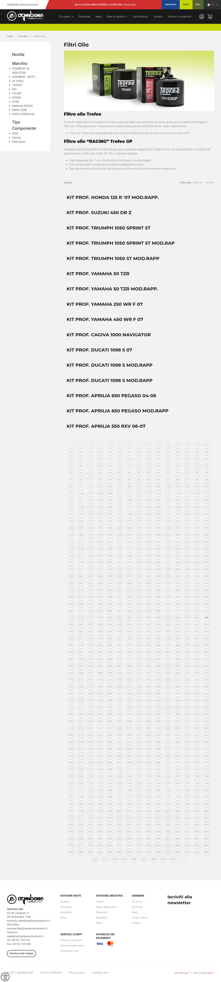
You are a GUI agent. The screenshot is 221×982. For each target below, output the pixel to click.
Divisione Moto (70, 895)
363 (100, 610)
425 (120, 638)
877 (139, 845)
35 (119, 459)
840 (71, 831)
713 (149, 769)
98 (148, 486)
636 (129, 735)
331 (81, 597)
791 (178, 804)
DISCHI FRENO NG (23, 114)
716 (178, 769)
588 (100, 714)
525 (71, 686)
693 (100, 762)
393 (100, 624)
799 (110, 811)
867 (187, 838)
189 (158, 528)
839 (207, 824)
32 (90, 459)
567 (187, 700)
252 (187, 555)
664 (110, 749)
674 (207, 749)
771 (129, 797)
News (98, 16)
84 (158, 479)
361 (81, 610)
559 (110, 700)
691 (81, 762)
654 (158, 742)
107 (91, 493)
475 (168, 659)
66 (129, 472)
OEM (15, 133)
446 (178, 645)
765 (71, 797)
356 (178, 604)
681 (129, 755)
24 (158, 452)
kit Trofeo (17, 81)
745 (168, 783)
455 (120, 652)
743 (149, 783)
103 (197, 486)
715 (168, 769)
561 (129, 700)
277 (139, 569)
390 (71, 624)
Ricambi (64, 901)
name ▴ (209, 182)
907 (163, 859)
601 (81, 721)
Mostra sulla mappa (21, 953)
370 (168, 610)
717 (187, 769)
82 (139, 479)
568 (197, 700)
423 (100, 638)
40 (168, 459)
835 (168, 824)
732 (187, 776)
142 (139, 507)
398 (149, 624)
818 (149, 818)
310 (168, 583)
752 (91, 790)
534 (158, 686)
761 (178, 790)
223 (197, 541)
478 (197, 659)
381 (129, 617)
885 (71, 852)
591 (129, 714)
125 (120, 500)
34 (110, 459)
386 (178, 617)
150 (71, 514)
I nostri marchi (139, 917)
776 (178, 797)
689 (207, 755)
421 (81, 638)
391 (81, 624)
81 (129, 479)
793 (197, 804)
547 (139, 693)
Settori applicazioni (106, 907)
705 (71, 769)
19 (110, 452)
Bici (198, 4)
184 (110, 528)
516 (129, 679)
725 (120, 776)
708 (100, 769)
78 (100, 479)
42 (187, 459)
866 (178, 838)
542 (91, 693)
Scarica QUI (130, 4)
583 (197, 707)
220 (168, 541)
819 (158, 818)
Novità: (18, 54)
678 (100, 755)
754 (110, 790)
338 (149, 597)
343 (197, 597)
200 (120, 535)
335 (120, 597)
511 (81, 679)
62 (90, 472)
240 (71, 555)
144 (158, 507)
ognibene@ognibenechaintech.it (25, 936)
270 (71, 569)
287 (91, 576)
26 (177, 452)
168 (100, 521)
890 (120, 852)
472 (139, 659)
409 (110, 631)
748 (197, 783)
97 (139, 486)
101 (178, 486)
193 (197, 528)
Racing (16, 137)
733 (197, 776)
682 (139, 755)
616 (81, 728)
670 (168, 749)
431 (178, 638)
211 (81, 541)
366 (129, 610)
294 (158, 576)
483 (100, 666)
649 (110, 742)
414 (158, 631)
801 (129, 811)
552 (187, 693)
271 (81, 569)
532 (139, 686)
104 (207, 486)
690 (71, 762)
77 (90, 479)
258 (100, 562)
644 (207, 735)
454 (110, 652)
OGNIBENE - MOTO (23, 77)
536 (178, 686)
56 (177, 466)
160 (168, 514)
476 (178, 659)
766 (81, 797)
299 (207, 576)
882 (187, 845)
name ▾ (197, 182)
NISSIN (16, 97)
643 (197, 735)
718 (197, 769)
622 (139, 728)
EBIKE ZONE (19, 110)
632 (91, 735)
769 (110, 797)
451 (81, 652)
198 (100, 535)
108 (100, 493)
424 (110, 638)
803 (149, 811)
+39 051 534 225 (20, 940)
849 (158, 831)
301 (81, 583)
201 (129, 535)
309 (158, 583)
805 (168, 811)
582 (187, 707)
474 (158, 659)
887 (91, 852)
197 (91, 535)
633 (100, 735)
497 (91, 673)
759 (158, 790)
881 (178, 845)
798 (100, 811)
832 (139, 824)
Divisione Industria (109, 895)
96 (129, 486)
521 (178, 679)
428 (149, 638)
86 (177, 479)
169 (110, 521)
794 (207, 804)
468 (100, 659)
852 (187, 831)
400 (168, 624)
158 (149, 514)
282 (187, 569)
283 (197, 569)
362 (91, 610)
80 (119, 479)
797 (91, 811)
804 (158, 811)
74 (206, 472)
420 (71, 638)
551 (178, 693)
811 (81, 818)
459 (158, 652)
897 (187, 852)
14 (206, 445)
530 (120, 686)
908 (173, 859)
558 (100, 700)
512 (91, 679)
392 (91, 624)
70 (168, 472)
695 (120, 762)
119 (207, 493)
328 (197, 590)
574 (110, 707)
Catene (100, 901)
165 (71, 521)
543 (100, 693)
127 (139, 500)
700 (168, 762)
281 (178, 569)
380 (120, 617)
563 (149, 700)
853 (197, 831)
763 (197, 790)
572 (91, 707)
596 (178, 714)
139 (110, 507)
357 (187, 604)
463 (197, 652)
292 (139, 576)
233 (149, 548)
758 (149, 790)
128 (149, 500)
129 (158, 500)
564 (158, 700)
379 (110, 617)
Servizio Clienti (71, 934)
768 (100, 797)
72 (187, 472)
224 (207, 541)
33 (100, 459)
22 (139, 452)
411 (129, 631)
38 (148, 459)
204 (158, 535)
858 (100, 838)
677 (91, 755)
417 (187, 631)
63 (100, 472)
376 (81, 617)
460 (168, 652)
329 (207, 590)
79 (110, 479)
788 (149, 804)
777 (187, 797)
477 (187, 659)
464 (207, 652)
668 (149, 749)
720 (71, 776)
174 (158, 521)
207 (187, 535)
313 (197, 583)
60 (71, 472)
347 (91, 604)
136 (81, 507)
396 (129, 624)
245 (120, 555)
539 (207, 686)
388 (197, 617)
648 (100, 742)
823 (197, 818)
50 (119, 466)
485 (120, 666)
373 (197, 610)
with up (182, 973)
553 (197, 693)
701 (178, 762)
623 (149, 728)
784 (110, 804)
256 (81, 562)
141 (129, 507)
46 (81, 466)
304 (110, 583)
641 (178, 735)
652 (139, 742)
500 (120, 673)
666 (129, 749)
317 (91, 590)
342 (187, 597)
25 (168, 452)
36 (129, 459)
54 (158, 466)
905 (144, 859)
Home (10, 36)
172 (139, 521)
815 (120, 818)
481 (81, 666)
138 (100, 507)
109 (110, 493)
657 (187, 742)
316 (81, 590)
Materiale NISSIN (22, 106)
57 (187, 466)
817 (139, 818)
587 (91, 714)
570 (71, 707)
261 (129, 562)
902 (115, 859)
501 (129, 673)
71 (177, 472)
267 (187, 562)
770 (120, 797)
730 (168, 776)
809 (207, 811)
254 (207, 555)
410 (120, 631)
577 (139, 707)
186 (129, 528)
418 (197, 631)
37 (139, 459)
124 (110, 500)
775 (168, 797)
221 (178, 541)
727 (139, 776)
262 (139, 562)
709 (110, 769)
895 (168, 852)
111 (129, 493)
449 (207, 645)
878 (149, 845)
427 (139, 638)
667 (139, 749)
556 (81, 700)
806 (178, 811)
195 (71, 535)
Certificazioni (140, 16)
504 (158, 673)
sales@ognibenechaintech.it (34, 920)
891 (129, 852)
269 (207, 562)
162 (187, 514)
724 (110, 776)
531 (129, 686)
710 (120, 769)
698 (149, 762)
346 (81, 604)
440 (120, 645)
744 (158, 783)
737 (91, 783)
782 (91, 804)
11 (177, 445)
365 (120, 610)
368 (149, 610)
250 (168, 555)
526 (81, 686)
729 (158, 776)
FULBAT (17, 93)
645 (71, 742)
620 (120, 728)
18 (100, 452)
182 (91, 528)
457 (139, 652)
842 (91, 831)
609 (158, 721)
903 (124, 859)
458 (149, 652)
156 (129, 514)
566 (178, 700)
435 (71, 645)
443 (149, 645)
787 (139, 804)
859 (110, 838)
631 (81, 735)
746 (178, 783)
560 (120, 700)
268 (197, 562)
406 (81, 631)
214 (110, 541)
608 (149, 721)
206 (178, 535)
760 (168, 790)
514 (110, 679)
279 (158, 569)
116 (178, 493)
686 (178, 755)
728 (149, 776)
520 (168, 679)
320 (120, 590)
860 (120, 838)
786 (129, 804)
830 (120, 824)
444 (158, 645)
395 (120, 624)
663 (100, 749)
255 (71, 562)
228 (100, 548)
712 (139, 769)
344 (207, 597)
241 (81, 555)
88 (197, 479)
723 (100, 776)
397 (139, 624)
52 (139, 466)
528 (100, 686)
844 (110, 831)
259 (110, 562)
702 (187, 762)
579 (158, 707)
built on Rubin (203, 973)
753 (100, 790)
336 (129, 597)
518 (149, 679)
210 (71, 541)
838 (197, 824)
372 (187, 610)
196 (81, 535)
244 (110, 555)
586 (81, 714)
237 (187, 548)
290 (120, 576)
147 (187, 507)
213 (100, 541)
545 (120, 693)
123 (100, 500)
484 (110, 666)
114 (158, 493)
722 (91, 776)
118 (197, 493)
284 (207, 569)
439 (110, 645)
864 (158, 838)
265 (168, 562)
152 (91, 514)
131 (178, 500)
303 (100, 583)
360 (71, 610)
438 (100, 645)
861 (129, 838)
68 (148, 472)
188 (149, 528)
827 (91, 824)
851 (178, 831)
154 (110, 514)
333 (100, 597)
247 (139, 555)
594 (158, 714)
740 (120, 783)
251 (178, 555)
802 (139, 811)
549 (158, 693)
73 (197, 472)
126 (129, 500)
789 (158, 804)
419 (207, 631)
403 (197, 624)
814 (110, 818)
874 (110, 845)
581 (178, 707)
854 (207, 831)
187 (139, 528)
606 (129, 721)
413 (149, 631)
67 (139, 472)
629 (207, 728)
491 (178, 666)
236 (178, 548)
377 (91, 617)
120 (71, 500)
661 (81, 749)
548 (149, 693)
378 (100, 617)
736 (81, 783)
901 (105, 859)
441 (129, 645)
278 (149, 569)
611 (178, 721)
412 (139, 631)
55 (168, 466)
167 (91, 521)
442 (139, 645)
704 (207, 762)
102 (187, 486)
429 (158, 638)
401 (178, 624)
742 (139, 783)
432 (187, 638)
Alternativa (18, 141)
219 (158, 541)
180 (71, 528)
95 (119, 486)
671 (178, 749)
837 (187, 824)
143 (149, 507)
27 (187, 452)
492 (187, 666)
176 (178, 521)
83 (148, 479)
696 (129, 762)
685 (168, 755)
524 (207, 679)
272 (91, 569)
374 (207, 610)
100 (168, 486)
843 (100, 831)
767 (91, 797)
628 (197, 728)
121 (81, 500)
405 (71, 631)
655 (168, 742)
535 (168, 686)
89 (206, 479)
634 (110, 735)
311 (178, 583)
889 (110, 852)
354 (158, 604)
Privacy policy (77, 972)
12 (187, 445)
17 (90, 452)
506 (178, 673)
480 (71, 666)
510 (71, 679)
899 (207, 852)
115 (168, 493)
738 (100, 783)
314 (207, 583)
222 (187, 541)
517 (139, 679)
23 (148, 452)
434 (207, 638)
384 (158, 617)
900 (95, 859)
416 (178, 631)
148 (197, 507)
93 (100, 486)
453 (100, 652)
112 (139, 493)
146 (178, 507)
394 (110, 624)
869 (207, 838)
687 (187, 755)
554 (207, 693)
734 (207, 776)
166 (81, 521)
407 (91, 631)
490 (168, 666)
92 (90, 486)
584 (207, 707)
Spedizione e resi (69, 951)
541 (81, 693)
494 (207, 666)
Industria (170, 4)
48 (100, 466)
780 (71, 804)
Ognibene (138, 895)
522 (187, 679)
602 (91, 721)
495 (71, 673)
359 (207, 604)
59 (206, 466)
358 (197, 604)
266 (178, 562)
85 (168, 479)
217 (139, 541)
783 (100, 804)
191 (178, 528)
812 (91, 818)
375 (71, 617)
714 (158, 769)
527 (91, 686)
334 (110, 597)
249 (158, 555)
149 (207, 507)
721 (81, 776)
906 (153, 859)
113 (149, 493)
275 (120, 569)
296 (178, 576)
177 (187, 521)
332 (91, 597)
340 (168, 597)
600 (71, 721)
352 (139, 604)
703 (197, 762)
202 (139, 535)
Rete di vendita (116, 16)
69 (158, 472)
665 (120, 749)
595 (168, 714)
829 (110, 824)
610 (168, 721)
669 (158, 749)
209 (207, 535)
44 (206, 459)
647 (91, 742)
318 (100, 590)
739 (110, 783)
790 (168, 804)
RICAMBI (23, 36)
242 (91, 555)
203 (149, 535)
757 (139, 790)
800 (120, 811)
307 (139, 583)
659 (207, 742)
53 (148, 466)
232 (139, 548)
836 (178, 824)
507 (187, 673)
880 (168, 845)
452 (91, 652)
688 (197, 755)
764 (207, 790)
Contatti (158, 16)
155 (120, 514)
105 (71, 493)
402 (187, 624)
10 (168, 445)
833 (149, 824)
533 (149, 686)
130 (168, 500)
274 (110, 569)
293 (149, 576)
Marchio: (20, 63)
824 (207, 818)
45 (71, 466)
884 (207, 845)
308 (149, 583)
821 (178, 818)
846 (129, 831)
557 (91, 700)
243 (100, 555)
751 (81, 790)
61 (81, 472)
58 (197, 466)
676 (81, 755)
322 (139, 590)
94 (110, 486)
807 (187, 811)
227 (91, 548)
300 (71, 583)
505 (168, 673)
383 (149, 617)
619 (110, 728)
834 (158, 824)
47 (90, 466)
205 (168, 535)
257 (91, 562)
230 (120, 548)
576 (129, 707)
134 (207, 500)
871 (81, 845)
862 (139, 838)
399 (158, 624)
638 (149, 735)
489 (158, 666)
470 (120, 659)
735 (71, 783)
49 (110, 466)
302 (91, 583)
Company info (100, 972)
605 (120, 721)
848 (149, 831)
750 (71, 790)
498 (100, 673)
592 (139, 714)
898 (197, 852)
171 (129, 521)
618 (100, 728)
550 (168, 693)
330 (71, 597)
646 (81, 742)
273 (100, 569)
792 (187, 804)
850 (168, 831)
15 (71, 452)
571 (81, 707)
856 (81, 838)
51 (129, 466)
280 (168, 569)
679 (110, 755)
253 (197, 555)
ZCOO (15, 101)
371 (178, 610)
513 (100, 679)
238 (197, 548)
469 (110, 659)
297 (187, 576)
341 (178, 597)
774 (158, 797)
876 (129, 845)
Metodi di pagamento (71, 945)
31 (81, 459)
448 (197, 645)
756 (129, 790)
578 (149, 707)
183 (100, 528)
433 (197, 638)
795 (71, 811)
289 (110, 576)
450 (71, 652)
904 (134, 859)
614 (207, 721)
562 (139, 700)
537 (187, 686)
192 (187, 528)
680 (120, 755)
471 (129, 659)
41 (177, 459)
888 (100, 852)
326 (178, 590)
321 (129, 590)
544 (110, 693)
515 (120, 679)
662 (91, 749)
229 (110, 548)
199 (110, 535)
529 (110, 686)
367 (139, 610)
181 (81, 528)
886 (81, 852)
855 (71, 838)
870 (71, 845)
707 (91, 769)
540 (71, 693)
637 (139, 735)
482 (91, 666)
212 (91, 541)
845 (120, 831)
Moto (186, 4)
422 (91, 638)
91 (81, 486)
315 (71, 590)
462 (187, 652)
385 (168, 617)
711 (129, 769)
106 (81, 493)
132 (187, 500)
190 (168, 528)
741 (129, 783)
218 (149, 541)
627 (187, 728)
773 (149, 797)
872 (91, 845)
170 (120, 521)
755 (120, 790)
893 (149, 852)
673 (197, 749)
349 (110, 604)
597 (187, 714)
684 (158, 755)
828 (100, 824)
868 (197, 838)
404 (207, 624)
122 (91, 500)
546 (129, 693)
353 (149, 604)
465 (71, 659)
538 (197, 686)
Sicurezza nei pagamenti (105, 936)
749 (207, 783)
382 (139, 617)
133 (197, 500)
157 (139, 514)
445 (168, 645)
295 (168, 576)
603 (100, 721)
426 (129, 638)
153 (100, 514)
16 (81, 452)
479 (207, 659)
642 (187, 735)
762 (187, 790)
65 (119, 472)
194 (207, 528)
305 (120, 583)
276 (129, 569)
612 (187, 721)
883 (197, 845)
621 (129, 728)
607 (139, 721)
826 (81, 824)
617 (91, 728)
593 (149, 714)
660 (71, 749)
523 (197, 679)
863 (149, 838)
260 (120, 562)
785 (120, 804)
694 (110, 762)
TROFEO (17, 85)
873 (100, 845)
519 (158, 679)
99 (158, 486)
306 (129, 583)
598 (197, 714)
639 (158, 735)
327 (187, 590)
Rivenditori (66, 912)
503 (149, 673)
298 (197, 576)
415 (168, 631)
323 (149, 590)
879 (158, 845)
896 (178, 852)
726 (129, 776)
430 (168, 638)
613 (197, 721)
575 (120, 707)
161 (178, 514)
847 (139, 831)
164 (207, 514)
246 (129, 555)
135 (71, 507)
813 (100, 818)
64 (110, 472)
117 (187, 493)
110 (120, 493)
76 (81, 479)
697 (139, 762)
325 (168, 590)
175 (168, 521)
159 (158, 514)
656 (178, 742)
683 (149, 755)
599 (207, 714)
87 (187, 479)
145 (168, 507)
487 (139, 666)
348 (100, 604)
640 (168, 735)
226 (81, 548)
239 (207, 548)
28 (197, 452)
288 (100, 576)
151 (81, 514)
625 (168, 728)
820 (168, 818)
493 (197, 666)
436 (81, 645)
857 (91, 838)
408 (100, 631)
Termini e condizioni (179, 16)
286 (81, 576)
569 (207, 700)
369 (158, 610)
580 (168, 707)
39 (158, 459)
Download (84, 16)
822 (187, 818)
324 (158, 590)
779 (207, 797)
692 (91, 762)
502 (139, 673)
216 (129, 541)
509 (207, 673)
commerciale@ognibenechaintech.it (27, 928)
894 (158, 852)
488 (149, 666)
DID (14, 89)
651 (129, 742)
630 (71, 735)
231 (129, 548)
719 (207, 769)
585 (71, 714)
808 (197, 811)
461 (178, 652)
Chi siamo (65, 16)
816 (129, 818)
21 (129, 452)
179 (207, 521)
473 (149, 659)
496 (81, 673)
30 (71, 459)
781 (81, 804)
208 (197, 535)
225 (71, 548)
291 (129, 576)
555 (71, 700)
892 (139, 852)
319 (110, 590)
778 (197, 797)
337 (139, 597)
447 (187, 645)
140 (120, 507)
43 (197, 459)
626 (178, 728)
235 (168, 548)
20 (119, 452)
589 (110, 714)
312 (187, 583)
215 (120, 541)
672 (187, 749)
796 (81, 811)
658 (197, 742)
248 (149, 555)
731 (178, 776)
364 (110, 610)
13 (197, 445)
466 (81, 659)
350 (120, 604)
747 (187, 783)
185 (120, 528)
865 (168, 838)
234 (158, 548)
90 (71, 486)
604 (110, 721)
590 (120, 714)
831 (129, 824)
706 (81, 769)
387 (187, 617)
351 (129, 604)
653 (149, 742)
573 (100, 707)
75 (71, 479)
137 (91, 507)
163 (197, 514)
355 (168, 604)
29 (206, 452)
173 (149, 521)
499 (110, 673)
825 (71, 824)
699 (158, 762)
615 (71, 728)
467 (91, 659)
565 (168, 700)
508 (197, 673)
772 (139, 797)
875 (120, 845)
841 (81, 831)
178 (197, 521)
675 (71, 755)
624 (158, 728)
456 (129, 652)
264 (158, 562)
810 (71, 818)
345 (71, 604)
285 (71, 576)
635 (120, 735)
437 (91, 645)
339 (158, 597)
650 (120, 742)
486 (129, 666)
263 (149, 562)
